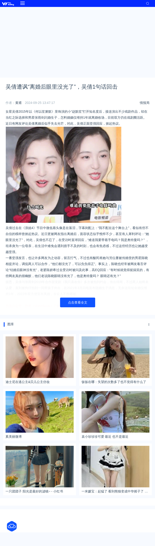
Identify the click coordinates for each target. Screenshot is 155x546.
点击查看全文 (77, 302)
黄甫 (18, 103)
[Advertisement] (77, 41)
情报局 (144, 103)
